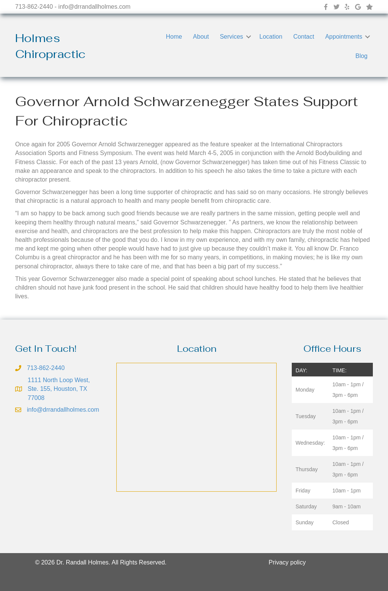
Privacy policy (287, 562)
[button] (248, 36)
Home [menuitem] (174, 36)
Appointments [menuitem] (343, 36)
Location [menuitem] (271, 36)
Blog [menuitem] (361, 56)
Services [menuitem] (231, 36)
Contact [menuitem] (303, 36)
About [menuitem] (201, 36)
